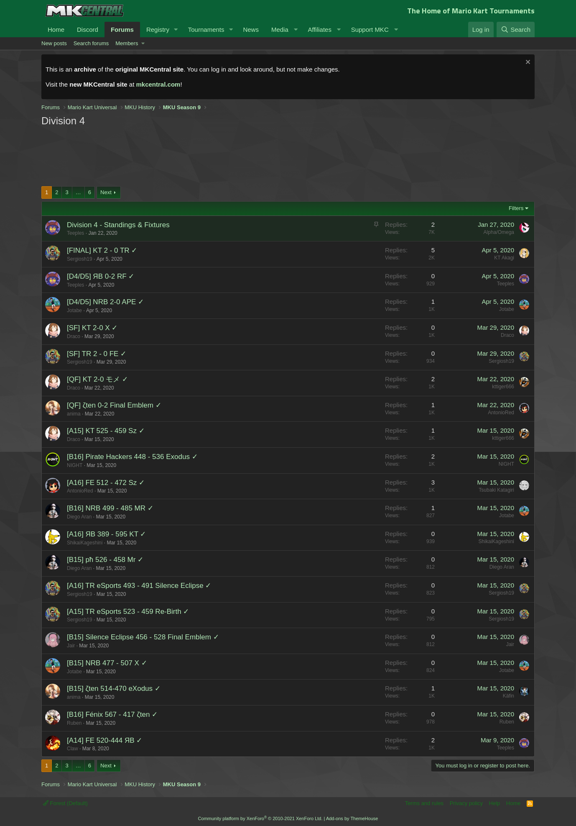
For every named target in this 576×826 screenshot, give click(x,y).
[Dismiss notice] (526, 63)
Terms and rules (424, 803)
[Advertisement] (200, 156)
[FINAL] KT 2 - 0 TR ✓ (102, 250)
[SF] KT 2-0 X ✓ (92, 328)
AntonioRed (501, 413)
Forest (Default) (65, 803)
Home (56, 29)
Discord (87, 29)
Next (106, 192)
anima (74, 414)
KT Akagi (504, 258)
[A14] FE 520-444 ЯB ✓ (104, 740)
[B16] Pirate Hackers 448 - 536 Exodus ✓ (132, 457)
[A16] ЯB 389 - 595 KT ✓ (106, 534)
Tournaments (206, 29)
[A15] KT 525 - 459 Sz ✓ (106, 431)
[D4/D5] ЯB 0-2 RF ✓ (100, 276)
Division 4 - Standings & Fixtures (118, 225)
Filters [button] (516, 208)
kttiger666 (503, 387)
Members (126, 43)
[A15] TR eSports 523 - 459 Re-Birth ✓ (128, 612)
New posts (54, 43)
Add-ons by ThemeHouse (352, 818)
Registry (157, 29)
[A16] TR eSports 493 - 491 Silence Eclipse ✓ (139, 586)
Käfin (508, 696)
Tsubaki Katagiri (496, 490)
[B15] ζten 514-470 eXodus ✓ (114, 689)
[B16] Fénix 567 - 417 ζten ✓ (112, 714)
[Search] (516, 29)
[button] (176, 29)
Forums (122, 29)
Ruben (74, 723)
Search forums (91, 43)
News (251, 29)
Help (494, 803)
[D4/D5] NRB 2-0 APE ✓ (105, 302)
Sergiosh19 (79, 259)
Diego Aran (79, 517)
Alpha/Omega (499, 232)
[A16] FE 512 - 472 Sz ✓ (106, 483)
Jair (71, 646)
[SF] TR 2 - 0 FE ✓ (96, 354)
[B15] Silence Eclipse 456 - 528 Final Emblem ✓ (143, 637)
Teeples (75, 233)
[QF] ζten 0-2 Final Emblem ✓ (114, 405)
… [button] (78, 192)
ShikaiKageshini (84, 543)
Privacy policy (466, 803)
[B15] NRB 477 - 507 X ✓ (107, 663)
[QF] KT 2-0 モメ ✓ (97, 379)
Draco (73, 336)
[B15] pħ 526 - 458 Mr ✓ (105, 560)
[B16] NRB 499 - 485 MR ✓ (110, 508)
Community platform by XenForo (260, 818)
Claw (72, 749)
